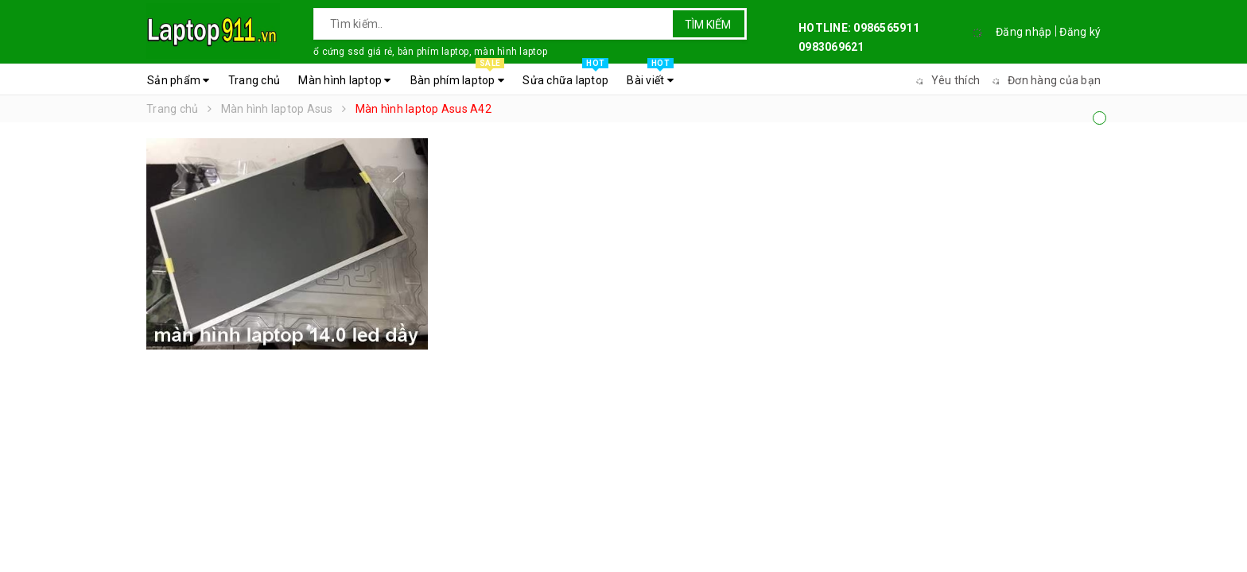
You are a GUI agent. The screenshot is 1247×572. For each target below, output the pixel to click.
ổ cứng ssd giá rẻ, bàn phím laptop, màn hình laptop (430, 51)
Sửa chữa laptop (565, 76)
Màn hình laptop (344, 80)
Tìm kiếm (708, 24)
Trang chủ (254, 80)
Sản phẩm (178, 80)
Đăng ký (1080, 31)
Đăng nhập (1023, 31)
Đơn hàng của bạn (1044, 80)
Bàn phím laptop (457, 76)
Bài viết (650, 76)
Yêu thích (945, 80)
